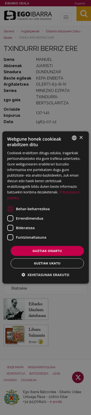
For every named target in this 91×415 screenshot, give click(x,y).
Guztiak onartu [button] (47, 251)
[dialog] (45, 207)
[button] (45, 275)
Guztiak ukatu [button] (47, 263)
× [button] (81, 137)
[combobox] (74, 137)
